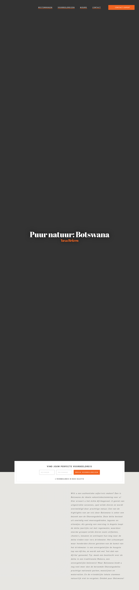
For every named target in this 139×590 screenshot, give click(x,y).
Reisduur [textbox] (45, 472)
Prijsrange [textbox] (63, 472)
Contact (96, 7)
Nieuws (83, 7)
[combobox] (47, 472)
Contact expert (120, 7)
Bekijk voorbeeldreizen (86, 472)
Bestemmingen (45, 7)
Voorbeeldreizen (66, 7)
